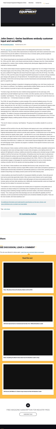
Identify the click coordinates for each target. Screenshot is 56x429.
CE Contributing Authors (8, 44)
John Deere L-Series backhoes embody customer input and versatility (27, 39)
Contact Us (38, 3)
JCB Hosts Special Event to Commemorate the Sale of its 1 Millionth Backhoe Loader (23, 323)
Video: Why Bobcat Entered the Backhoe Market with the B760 (17, 290)
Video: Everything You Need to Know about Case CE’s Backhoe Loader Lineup (21, 357)
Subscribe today (28, 414)
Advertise (31, 3)
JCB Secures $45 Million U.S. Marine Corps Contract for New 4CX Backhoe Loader (22, 391)
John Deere (9, 50)
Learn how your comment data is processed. (32, 252)
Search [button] (44, 3)
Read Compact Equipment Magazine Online (14, 3)
